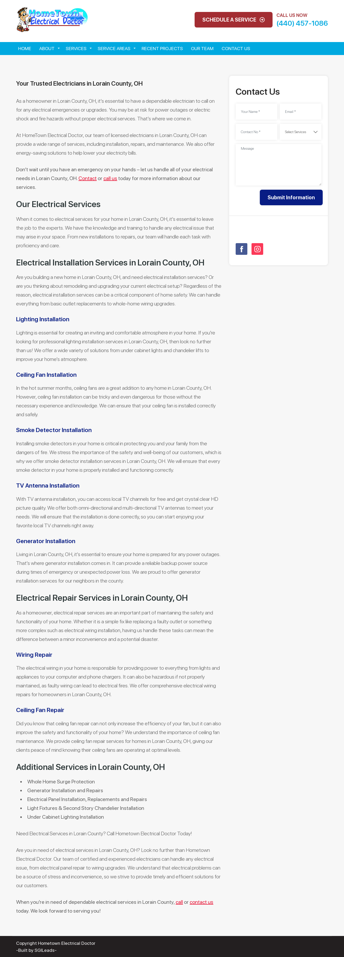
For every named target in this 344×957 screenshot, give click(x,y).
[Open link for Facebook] (241, 249)
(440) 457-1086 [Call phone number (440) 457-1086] (302, 23)
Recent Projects (162, 48)
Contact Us (236, 48)
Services (76, 48)
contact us (201, 902)
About (47, 48)
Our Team (202, 48)
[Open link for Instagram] (257, 249)
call (179, 902)
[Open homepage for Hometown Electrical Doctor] (52, 19)
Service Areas (114, 48)
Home (24, 48)
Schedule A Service (233, 20)
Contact (87, 178)
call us (110, 178)
